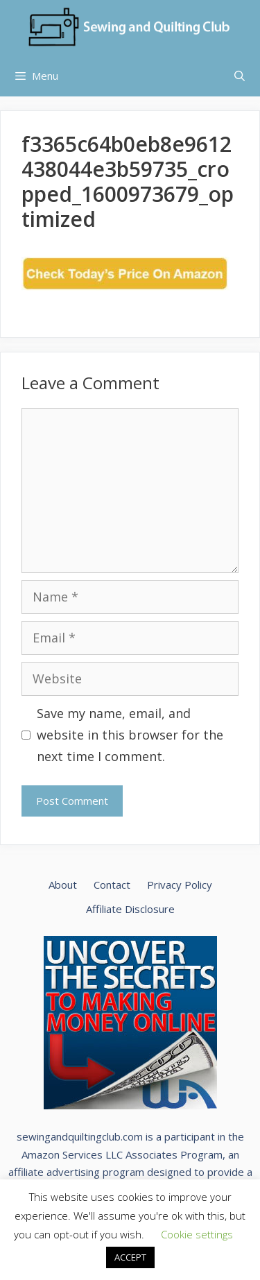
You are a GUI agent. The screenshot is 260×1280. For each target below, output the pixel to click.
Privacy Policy (179, 884)
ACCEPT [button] (130, 1257)
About (63, 884)
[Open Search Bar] (239, 75)
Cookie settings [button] (197, 1234)
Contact (112, 884)
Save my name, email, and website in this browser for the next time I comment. (130, 734)
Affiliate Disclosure (130, 909)
